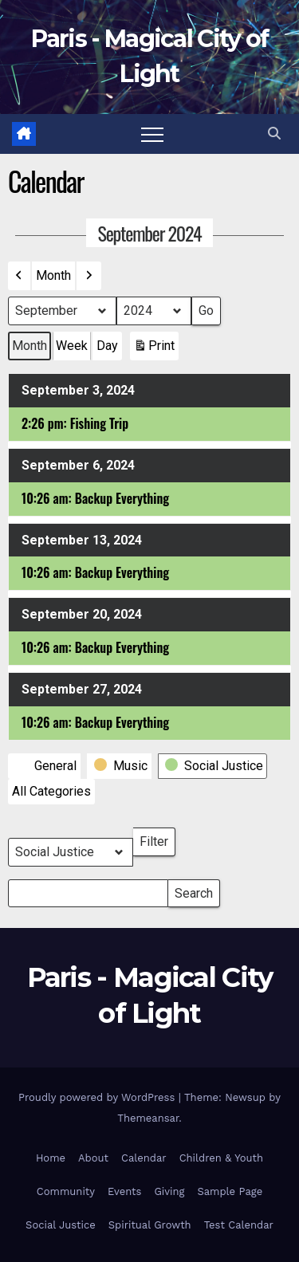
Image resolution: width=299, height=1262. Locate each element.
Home (50, 1158)
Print (154, 349)
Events (124, 1191)
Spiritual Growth (149, 1225)
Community (66, 1191)
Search (193, 890)
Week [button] (72, 345)
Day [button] (107, 345)
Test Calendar (238, 1225)
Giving (169, 1191)
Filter (157, 838)
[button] (274, 133)
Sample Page (229, 1191)
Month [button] (53, 275)
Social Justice (61, 1225)
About (93, 1158)
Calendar (144, 1158)
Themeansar (148, 1118)
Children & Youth (221, 1158)
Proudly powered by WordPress (98, 1097)
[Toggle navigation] (152, 133)
